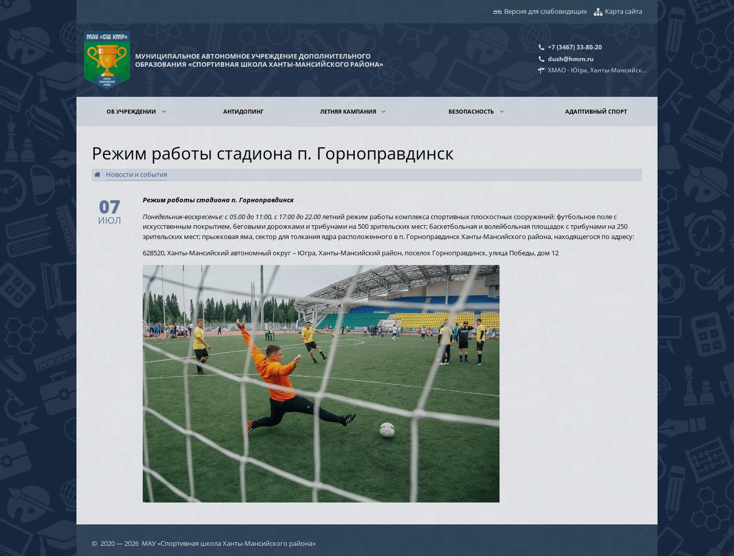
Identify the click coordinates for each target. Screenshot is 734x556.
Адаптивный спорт (596, 111)
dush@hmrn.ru (571, 59)
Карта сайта (623, 11)
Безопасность (472, 111)
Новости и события (136, 174)
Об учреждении (132, 111)
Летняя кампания (349, 111)
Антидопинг (243, 111)
